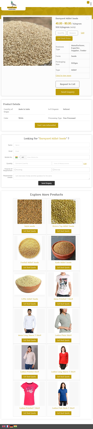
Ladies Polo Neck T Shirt (63, 408)
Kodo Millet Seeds (63, 262)
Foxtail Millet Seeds (30, 262)
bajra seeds (29, 226)
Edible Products (53, 7)
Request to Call (67, 84)
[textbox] (72, 33)
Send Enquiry (68, 92)
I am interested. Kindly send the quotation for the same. (52, 177)
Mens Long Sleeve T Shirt (29, 335)
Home (43, 7)
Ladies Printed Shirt (29, 372)
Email (10, 151)
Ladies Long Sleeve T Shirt (63, 372)
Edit (82, 33)
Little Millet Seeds (29, 299)
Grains (63, 7)
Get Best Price (64, 38)
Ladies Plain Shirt (63, 335)
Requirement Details (7, 176)
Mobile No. (8, 157)
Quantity (9, 163)
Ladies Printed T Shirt (30, 408)
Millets (70, 7)
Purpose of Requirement (7, 169)
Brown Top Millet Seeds (63, 226)
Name (10, 145)
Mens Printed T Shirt (63, 299)
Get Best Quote (30, 231)
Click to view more (63, 76)
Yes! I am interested (46, 125)
